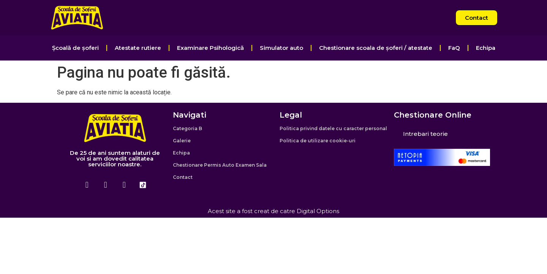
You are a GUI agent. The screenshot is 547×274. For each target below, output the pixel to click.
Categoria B (187, 128)
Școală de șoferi (75, 47)
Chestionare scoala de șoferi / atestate (375, 47)
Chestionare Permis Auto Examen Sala (220, 165)
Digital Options (318, 211)
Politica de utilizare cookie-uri (318, 140)
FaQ (454, 47)
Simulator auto (281, 47)
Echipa (485, 47)
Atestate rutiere (138, 47)
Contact (183, 177)
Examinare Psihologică (210, 47)
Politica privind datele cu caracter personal (333, 128)
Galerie (182, 140)
